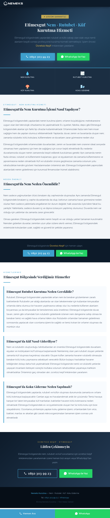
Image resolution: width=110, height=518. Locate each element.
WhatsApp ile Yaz (73, 56)
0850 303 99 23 (38, 56)
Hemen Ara (27, 513)
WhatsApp (64, 498)
